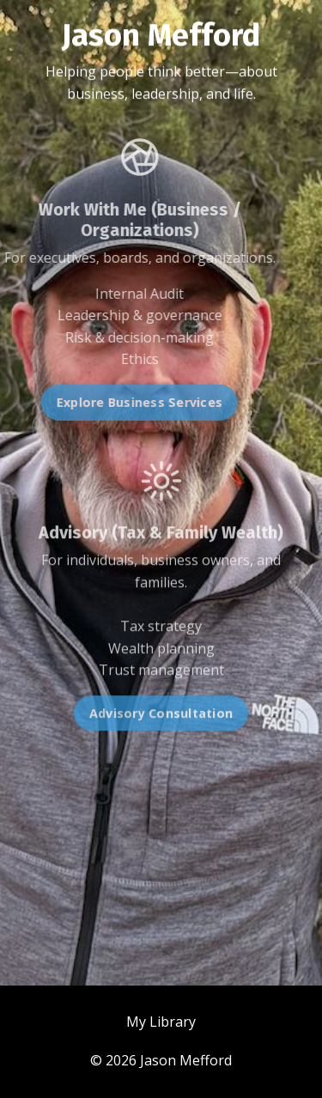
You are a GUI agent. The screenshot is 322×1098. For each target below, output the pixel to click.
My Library (161, 1021)
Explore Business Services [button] (132, 402)
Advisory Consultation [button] (161, 721)
